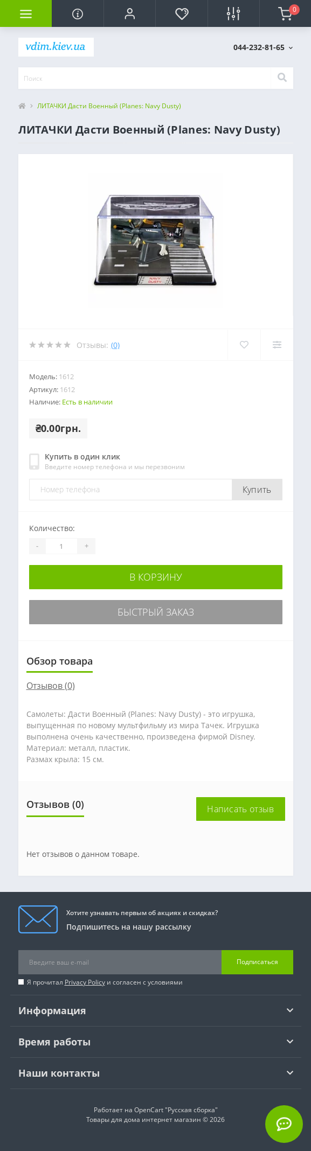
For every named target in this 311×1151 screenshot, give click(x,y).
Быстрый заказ (156, 611)
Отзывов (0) (50, 686)
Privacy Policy (85, 982)
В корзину (155, 576)
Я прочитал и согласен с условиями (105, 982)
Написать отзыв (240, 809)
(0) (115, 345)
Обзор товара (59, 660)
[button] (129, 13)
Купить (257, 490)
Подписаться (257, 961)
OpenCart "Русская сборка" (176, 1109)
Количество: (52, 528)
